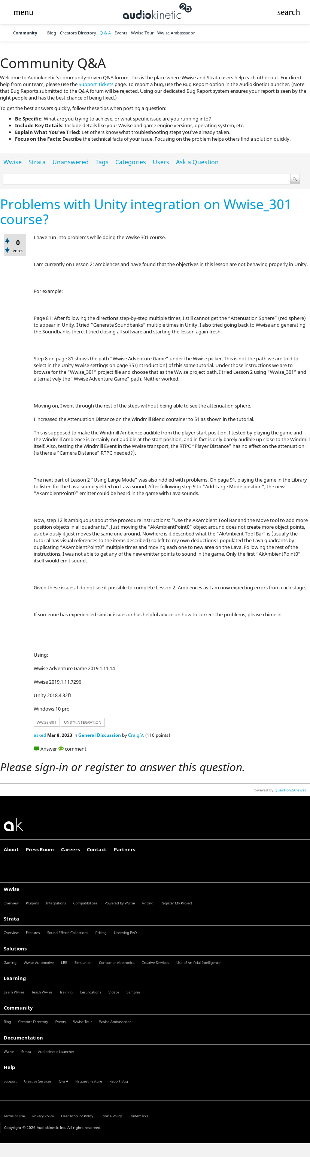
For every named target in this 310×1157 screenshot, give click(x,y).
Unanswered (70, 162)
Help (9, 1067)
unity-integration (82, 722)
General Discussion (99, 735)
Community (25, 33)
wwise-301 (47, 722)
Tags (102, 162)
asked (40, 735)
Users (161, 162)
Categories (130, 162)
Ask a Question (197, 162)
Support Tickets (96, 84)
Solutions (15, 948)
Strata (37, 162)
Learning (15, 978)
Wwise (12, 162)
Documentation (23, 1037)
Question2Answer (290, 790)
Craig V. (136, 735)
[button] (23, 12)
